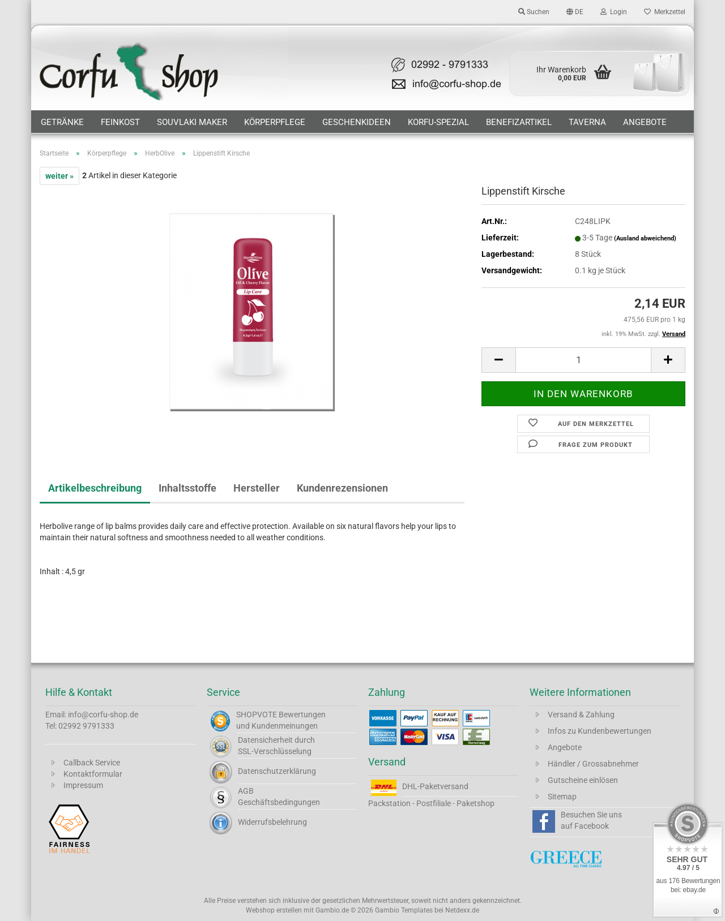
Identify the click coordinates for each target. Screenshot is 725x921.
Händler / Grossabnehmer (593, 763)
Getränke (62, 122)
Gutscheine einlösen (583, 780)
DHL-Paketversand (435, 786)
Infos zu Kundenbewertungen (599, 730)
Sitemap (562, 796)
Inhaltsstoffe (187, 488)
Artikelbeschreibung (95, 488)
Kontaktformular (92, 773)
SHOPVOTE (256, 714)
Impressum (83, 785)
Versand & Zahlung (581, 714)
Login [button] (613, 12)
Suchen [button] (533, 12)
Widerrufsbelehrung (272, 822)
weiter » (59, 175)
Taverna (587, 122)
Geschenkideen (356, 122)
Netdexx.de (462, 910)
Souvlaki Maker (192, 122)
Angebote (645, 122)
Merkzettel (664, 12)
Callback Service (91, 762)
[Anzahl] (583, 360)
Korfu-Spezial (438, 122)
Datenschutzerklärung (277, 771)
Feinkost (120, 122)
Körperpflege (274, 122)
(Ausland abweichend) (645, 238)
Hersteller (256, 488)
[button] (575, 11)
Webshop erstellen (274, 910)
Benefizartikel (519, 122)
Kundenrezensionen (342, 488)
